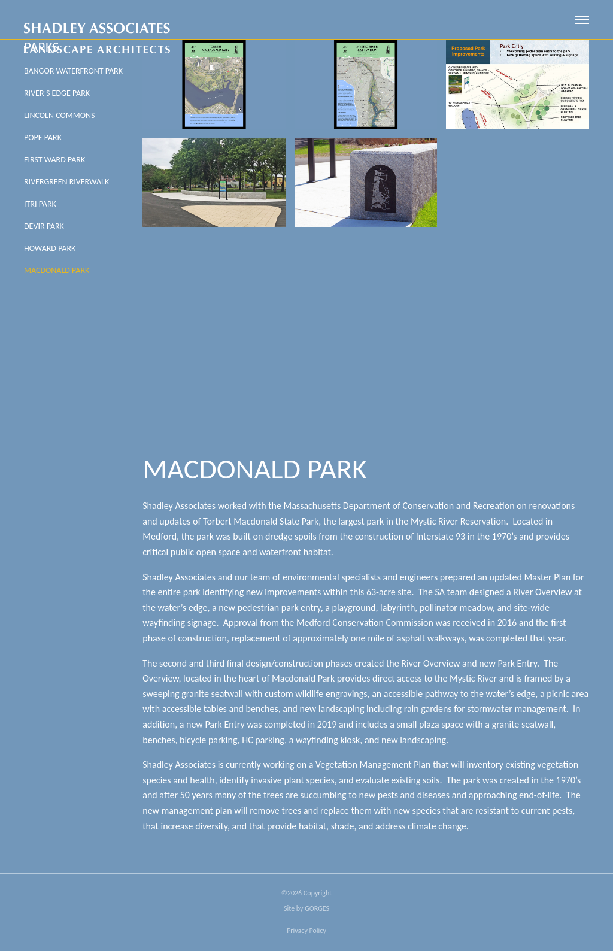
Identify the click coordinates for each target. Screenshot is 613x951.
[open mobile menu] (582, 20)
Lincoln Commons (59, 115)
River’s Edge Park (57, 93)
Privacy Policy (306, 930)
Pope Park (43, 137)
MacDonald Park (56, 270)
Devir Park (44, 226)
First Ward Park (54, 160)
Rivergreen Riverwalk (66, 182)
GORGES (317, 908)
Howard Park (49, 248)
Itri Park (40, 204)
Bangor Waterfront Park (73, 71)
